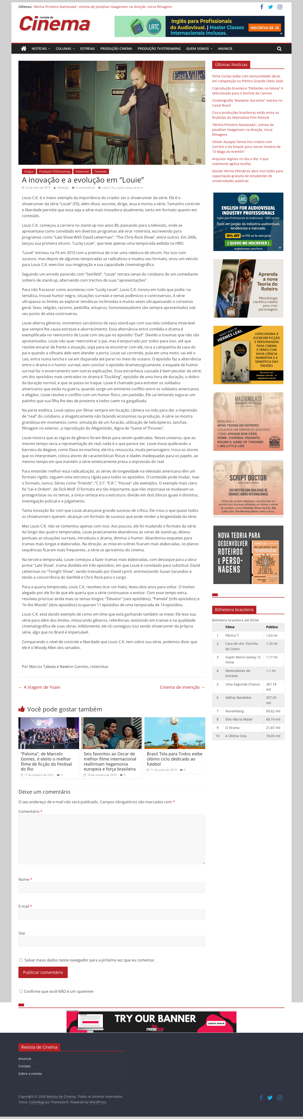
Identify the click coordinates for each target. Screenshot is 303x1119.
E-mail (25, 906)
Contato (24, 1066)
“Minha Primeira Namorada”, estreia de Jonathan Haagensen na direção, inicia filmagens (102, 6)
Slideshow (82, 171)
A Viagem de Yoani (39, 687)
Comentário (30, 811)
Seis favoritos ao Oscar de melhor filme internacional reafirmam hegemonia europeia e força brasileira (110, 761)
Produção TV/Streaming (159, 48)
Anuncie (225, 48)
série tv (138, 188)
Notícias (39, 48)
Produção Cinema (116, 48)
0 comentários (83, 188)
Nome (25, 879)
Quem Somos (197, 48)
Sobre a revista (30, 1073)
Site (21, 933)
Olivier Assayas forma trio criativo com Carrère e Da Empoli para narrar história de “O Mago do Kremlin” (246, 147)
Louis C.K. (108, 188)
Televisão (100, 171)
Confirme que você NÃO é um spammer (56, 991)
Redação (64, 188)
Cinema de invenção (182, 687)
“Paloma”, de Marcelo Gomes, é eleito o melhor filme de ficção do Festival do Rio (46, 761)
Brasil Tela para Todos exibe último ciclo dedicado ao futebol (174, 759)
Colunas (63, 48)
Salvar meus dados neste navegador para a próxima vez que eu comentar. (90, 960)
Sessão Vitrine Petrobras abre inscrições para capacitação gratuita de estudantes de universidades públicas (247, 176)
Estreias (87, 48)
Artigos (29, 171)
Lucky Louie (123, 188)
